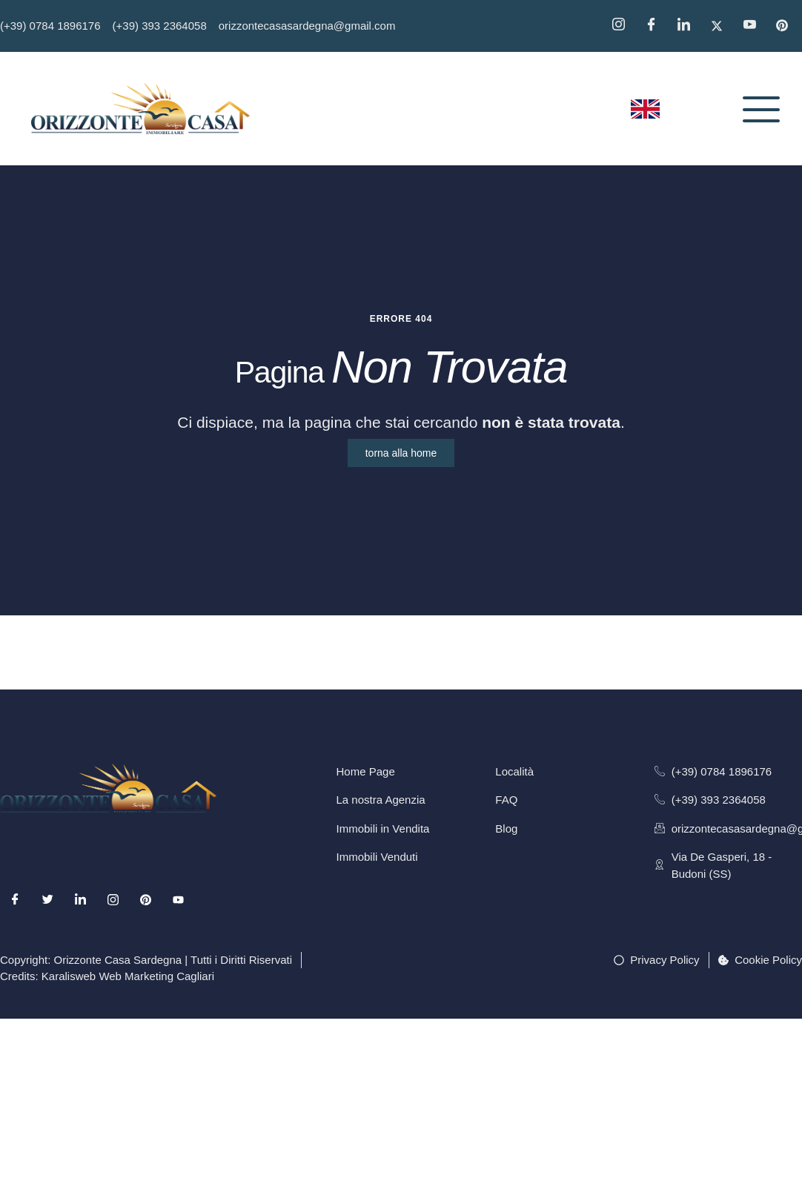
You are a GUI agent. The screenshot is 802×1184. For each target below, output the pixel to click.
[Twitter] (722, 26)
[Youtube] (179, 915)
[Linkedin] (688, 26)
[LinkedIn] (80, 915)
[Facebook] (656, 26)
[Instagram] (623, 26)
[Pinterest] (787, 26)
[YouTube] (754, 26)
